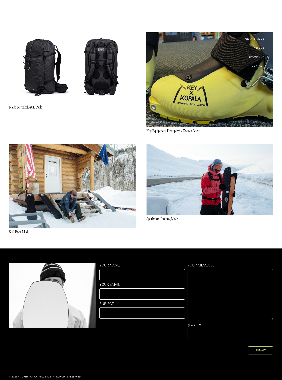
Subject (142, 310)
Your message (230, 291)
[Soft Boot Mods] (72, 146)
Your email (142, 291)
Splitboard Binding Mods (162, 219)
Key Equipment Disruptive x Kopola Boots (173, 131)
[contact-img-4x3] (52, 295)
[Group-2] (41, 12)
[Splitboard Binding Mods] (209, 146)
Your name (142, 271)
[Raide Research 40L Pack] (72, 35)
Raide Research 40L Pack (25, 107)
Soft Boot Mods (19, 232)
